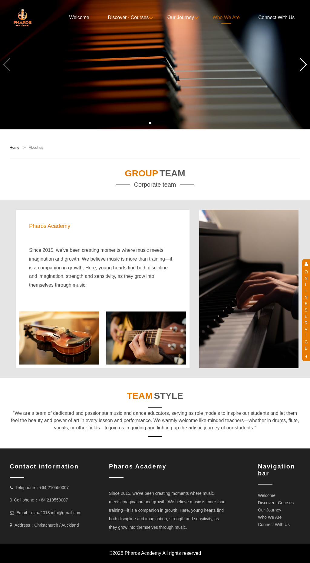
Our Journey (180, 17)
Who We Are (226, 17)
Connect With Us (276, 17)
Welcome (79, 17)
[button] (150, 123)
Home (14, 147)
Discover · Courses (128, 17)
